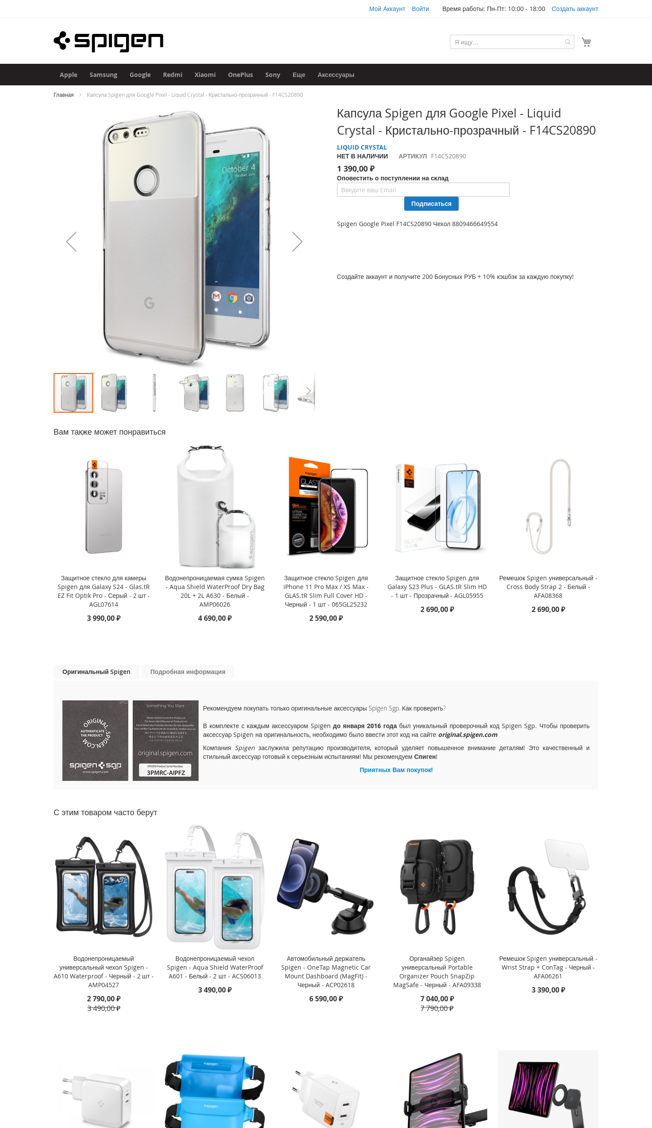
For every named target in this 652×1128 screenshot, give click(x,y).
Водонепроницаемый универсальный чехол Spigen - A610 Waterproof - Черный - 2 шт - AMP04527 (104, 971)
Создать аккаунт (575, 8)
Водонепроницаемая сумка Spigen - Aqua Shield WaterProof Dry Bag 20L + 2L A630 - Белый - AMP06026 (214, 591)
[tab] (96, 672)
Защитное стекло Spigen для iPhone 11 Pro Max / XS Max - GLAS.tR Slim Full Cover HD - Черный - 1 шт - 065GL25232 (326, 591)
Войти (420, 8)
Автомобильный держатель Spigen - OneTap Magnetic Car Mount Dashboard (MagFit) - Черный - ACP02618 (326, 971)
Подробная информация (187, 671)
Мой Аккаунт (387, 8)
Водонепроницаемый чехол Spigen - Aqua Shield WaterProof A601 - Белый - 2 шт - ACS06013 (215, 967)
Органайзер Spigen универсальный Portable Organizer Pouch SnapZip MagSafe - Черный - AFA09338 (437, 971)
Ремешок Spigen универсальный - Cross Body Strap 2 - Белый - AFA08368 (548, 587)
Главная (64, 94)
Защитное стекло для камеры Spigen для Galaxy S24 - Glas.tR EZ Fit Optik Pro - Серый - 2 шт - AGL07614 (104, 591)
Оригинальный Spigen (96, 671)
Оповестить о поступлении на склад (393, 178)
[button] (71, 241)
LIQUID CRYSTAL (362, 147)
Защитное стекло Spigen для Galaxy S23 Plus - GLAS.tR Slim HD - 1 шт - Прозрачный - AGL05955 (437, 587)
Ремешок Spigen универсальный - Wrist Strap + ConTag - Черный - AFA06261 (548, 967)
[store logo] (108, 41)
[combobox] (512, 42)
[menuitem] (68, 74)
